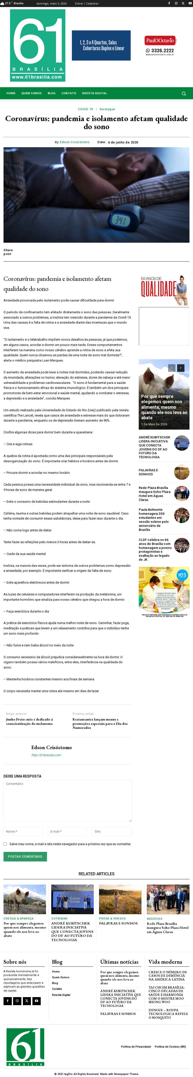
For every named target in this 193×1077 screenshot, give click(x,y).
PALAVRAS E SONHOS (155, 472)
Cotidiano (59, 918)
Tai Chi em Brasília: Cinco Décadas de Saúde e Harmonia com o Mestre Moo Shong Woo (166, 992)
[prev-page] (171, 368)
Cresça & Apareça (18, 918)
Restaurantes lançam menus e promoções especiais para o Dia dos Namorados (100, 723)
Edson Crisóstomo (74, 142)
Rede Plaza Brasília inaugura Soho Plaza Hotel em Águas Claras (154, 493)
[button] (168, 93)
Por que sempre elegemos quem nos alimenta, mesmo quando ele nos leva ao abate (163, 409)
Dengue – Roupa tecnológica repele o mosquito (167, 1011)
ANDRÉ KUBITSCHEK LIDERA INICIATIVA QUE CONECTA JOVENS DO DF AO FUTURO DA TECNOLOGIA (154, 447)
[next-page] (180, 368)
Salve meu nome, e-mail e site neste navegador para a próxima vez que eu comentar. (70, 844)
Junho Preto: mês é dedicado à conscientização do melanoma (29, 721)
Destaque (107, 109)
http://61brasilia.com (46, 755)
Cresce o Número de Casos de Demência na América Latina (169, 974)
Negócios (154, 918)
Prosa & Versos (112, 918)
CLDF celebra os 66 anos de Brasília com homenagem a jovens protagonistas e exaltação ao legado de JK (155, 544)
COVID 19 (85, 109)
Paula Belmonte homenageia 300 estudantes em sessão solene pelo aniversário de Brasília (155, 516)
